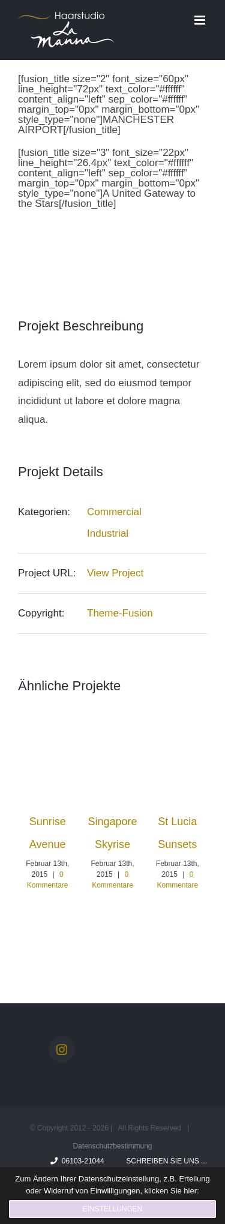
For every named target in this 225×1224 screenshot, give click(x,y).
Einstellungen (112, 1209)
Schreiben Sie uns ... (164, 1161)
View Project (115, 573)
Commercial (114, 512)
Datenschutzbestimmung (112, 1146)
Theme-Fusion (120, 613)
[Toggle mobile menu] (200, 20)
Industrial (107, 533)
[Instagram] (62, 1049)
